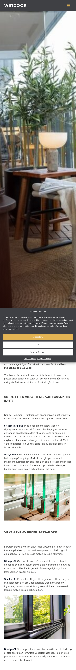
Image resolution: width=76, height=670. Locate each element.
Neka (38, 344)
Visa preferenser (38, 352)
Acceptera (38, 336)
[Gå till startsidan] (15, 5)
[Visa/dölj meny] (69, 5)
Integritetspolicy (44, 358)
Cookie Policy (30, 358)
